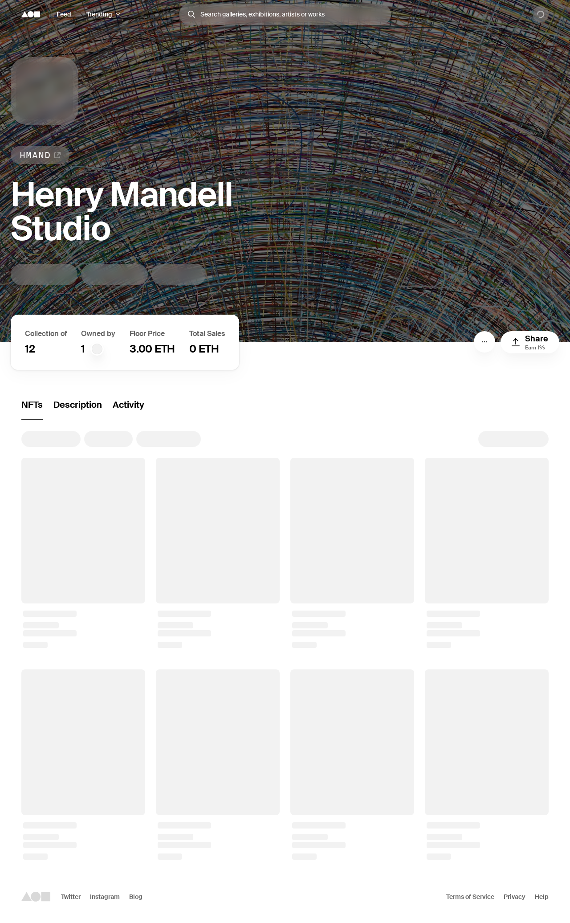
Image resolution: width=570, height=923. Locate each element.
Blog (135, 897)
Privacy (514, 897)
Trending (99, 14)
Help (542, 897)
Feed (64, 14)
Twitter (71, 897)
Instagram (105, 897)
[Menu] (484, 342)
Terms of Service (470, 897)
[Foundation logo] (30, 14)
